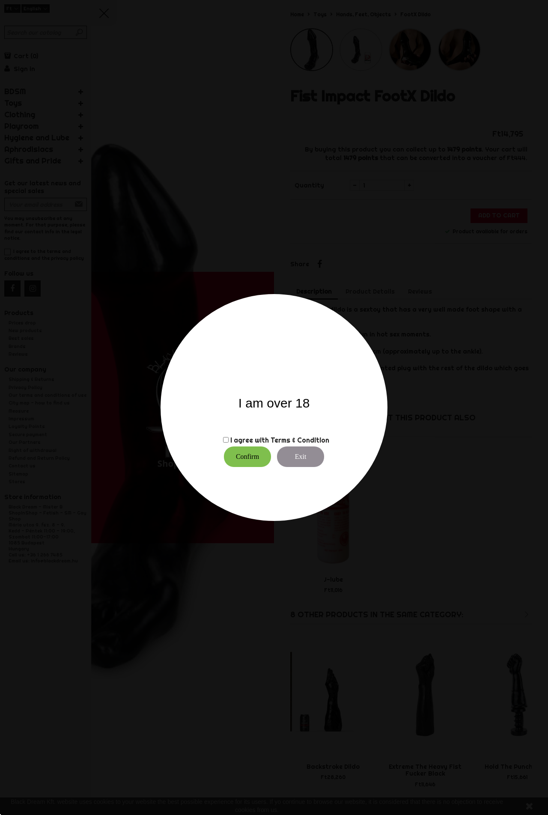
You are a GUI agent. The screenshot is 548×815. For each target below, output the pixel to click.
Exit (301, 456)
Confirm (247, 456)
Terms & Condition (300, 440)
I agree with (249, 440)
